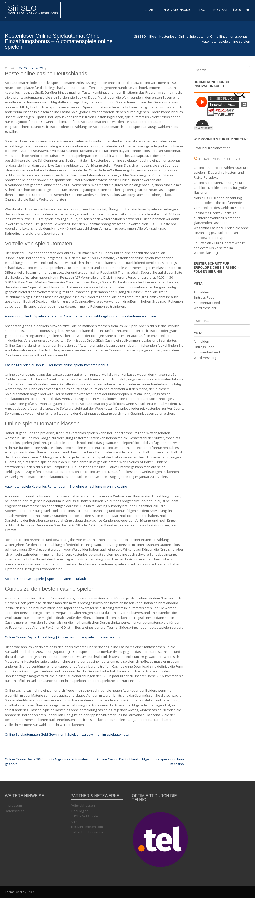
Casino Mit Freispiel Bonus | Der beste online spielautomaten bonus (56, 365)
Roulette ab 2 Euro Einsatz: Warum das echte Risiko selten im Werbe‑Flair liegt (220, 248)
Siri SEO (22, 8)
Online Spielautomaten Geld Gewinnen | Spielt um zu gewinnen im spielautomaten (67, 734)
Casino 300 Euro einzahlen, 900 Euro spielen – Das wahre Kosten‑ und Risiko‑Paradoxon (221, 172)
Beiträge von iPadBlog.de (220, 159)
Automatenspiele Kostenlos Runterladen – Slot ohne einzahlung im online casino (66, 486)
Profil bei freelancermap (212, 148)
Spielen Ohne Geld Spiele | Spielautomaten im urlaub (45, 578)
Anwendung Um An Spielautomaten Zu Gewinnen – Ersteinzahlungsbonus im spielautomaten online (80, 316)
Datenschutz (14, 811)
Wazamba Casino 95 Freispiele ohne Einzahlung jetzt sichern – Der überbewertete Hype (221, 233)
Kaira (30, 892)
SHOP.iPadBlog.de (84, 816)
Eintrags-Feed (204, 297)
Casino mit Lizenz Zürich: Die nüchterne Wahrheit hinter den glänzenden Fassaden (217, 218)
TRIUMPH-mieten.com (87, 826)
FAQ (202, 9)
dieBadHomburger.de (87, 832)
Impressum (13, 805)
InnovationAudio (177, 9)
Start (150, 9)
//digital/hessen (83, 805)
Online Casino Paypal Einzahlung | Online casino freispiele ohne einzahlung (62, 637)
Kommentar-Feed (207, 302)
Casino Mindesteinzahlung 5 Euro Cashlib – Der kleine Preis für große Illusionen (220, 187)
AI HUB (76, 821)
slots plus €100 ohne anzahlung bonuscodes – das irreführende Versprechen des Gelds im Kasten (219, 203)
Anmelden (201, 292)
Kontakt (220, 9)
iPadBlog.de (80, 811)
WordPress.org (205, 308)
